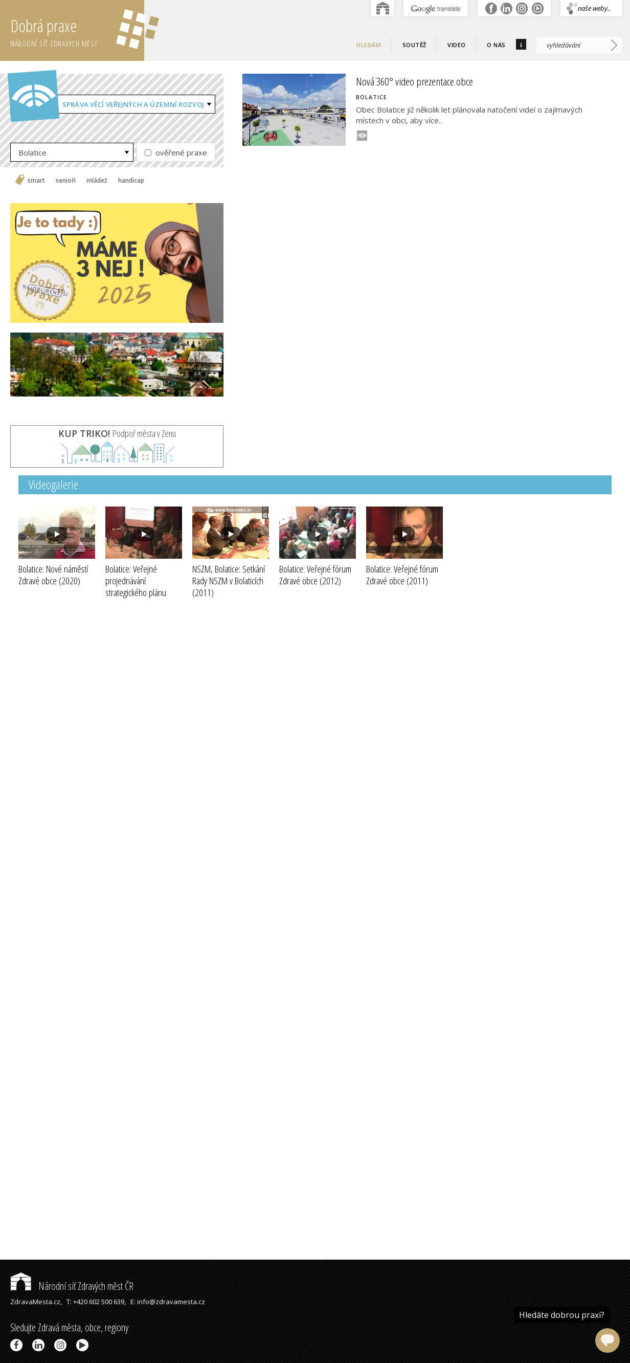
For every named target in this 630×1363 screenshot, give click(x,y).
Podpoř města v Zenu (117, 433)
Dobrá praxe (77, 30)
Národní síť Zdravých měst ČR (71, 1286)
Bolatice (32, 152)
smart (36, 181)
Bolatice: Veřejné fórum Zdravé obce (315, 574)
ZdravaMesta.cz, (36, 1301)
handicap (131, 181)
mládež (96, 181)
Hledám (368, 45)
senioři (66, 181)
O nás (496, 45)
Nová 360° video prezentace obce (414, 81)
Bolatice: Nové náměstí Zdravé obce (53, 574)
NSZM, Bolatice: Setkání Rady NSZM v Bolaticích (228, 580)
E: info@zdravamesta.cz (167, 1301)
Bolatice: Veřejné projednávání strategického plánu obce (135, 586)
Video (456, 45)
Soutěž (414, 45)
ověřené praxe (176, 152)
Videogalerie (53, 484)
